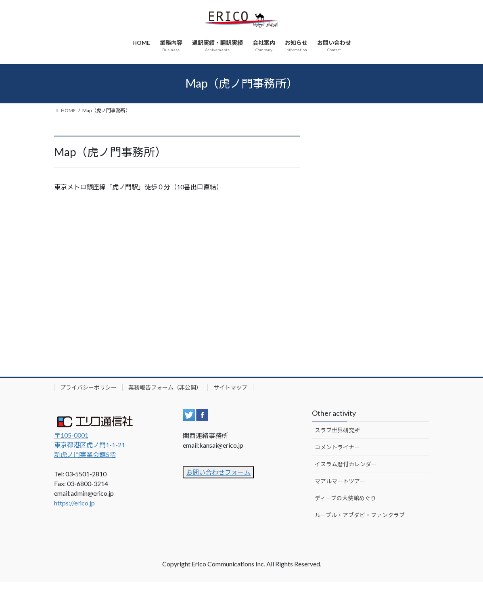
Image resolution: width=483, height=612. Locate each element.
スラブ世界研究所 (337, 430)
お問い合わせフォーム (218, 472)
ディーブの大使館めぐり (345, 498)
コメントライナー (337, 447)
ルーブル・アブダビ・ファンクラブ (360, 514)
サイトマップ (230, 387)
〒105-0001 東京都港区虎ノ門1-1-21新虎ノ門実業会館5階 (89, 444)
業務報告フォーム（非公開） (165, 387)
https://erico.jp (74, 503)
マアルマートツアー (340, 481)
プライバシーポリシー (88, 387)
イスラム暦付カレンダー (346, 464)
